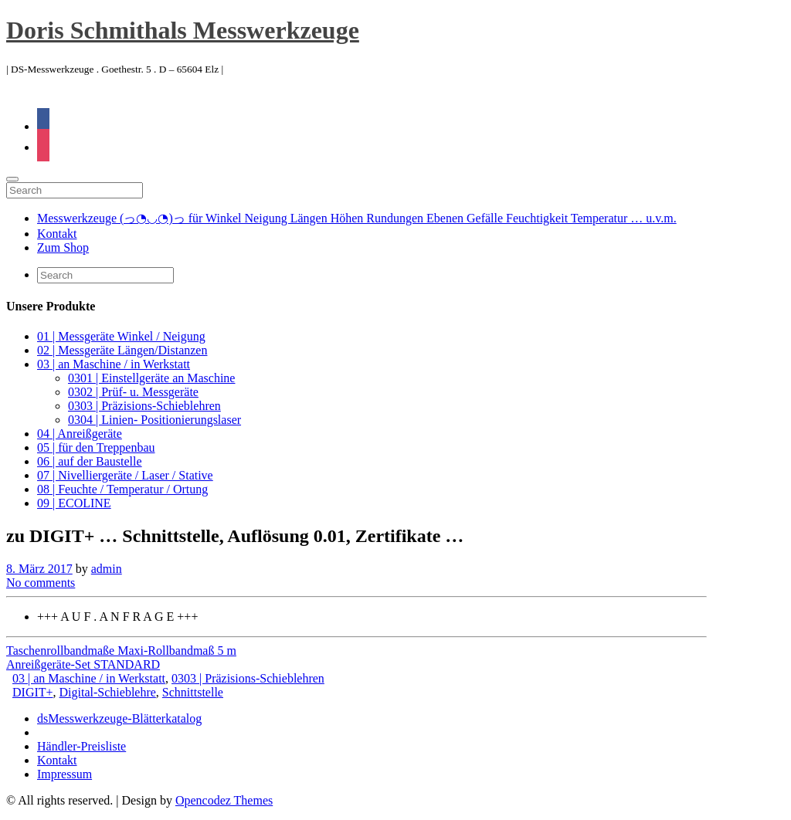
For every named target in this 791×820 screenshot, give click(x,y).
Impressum (64, 774)
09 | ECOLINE (74, 503)
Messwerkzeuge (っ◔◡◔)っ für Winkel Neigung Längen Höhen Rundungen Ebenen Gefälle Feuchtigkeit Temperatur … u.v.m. (357, 218)
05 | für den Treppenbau (96, 447)
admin (106, 568)
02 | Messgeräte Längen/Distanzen (122, 350)
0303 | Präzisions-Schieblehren (144, 405)
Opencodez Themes (224, 800)
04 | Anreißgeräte (79, 433)
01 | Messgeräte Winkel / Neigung (121, 336)
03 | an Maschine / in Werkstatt (113, 364)
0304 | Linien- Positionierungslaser (154, 419)
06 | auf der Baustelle (89, 461)
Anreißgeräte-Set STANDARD (83, 664)
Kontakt (57, 233)
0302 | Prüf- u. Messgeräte (133, 391)
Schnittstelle (192, 692)
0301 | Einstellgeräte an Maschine (151, 378)
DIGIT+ (32, 692)
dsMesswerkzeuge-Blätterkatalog (119, 718)
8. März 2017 (39, 568)
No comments (40, 582)
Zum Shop (63, 247)
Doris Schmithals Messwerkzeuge (182, 30)
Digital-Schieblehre (107, 692)
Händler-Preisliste (81, 746)
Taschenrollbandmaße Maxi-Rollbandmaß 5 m (121, 650)
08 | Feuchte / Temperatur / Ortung (122, 489)
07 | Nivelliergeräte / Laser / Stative (125, 475)
